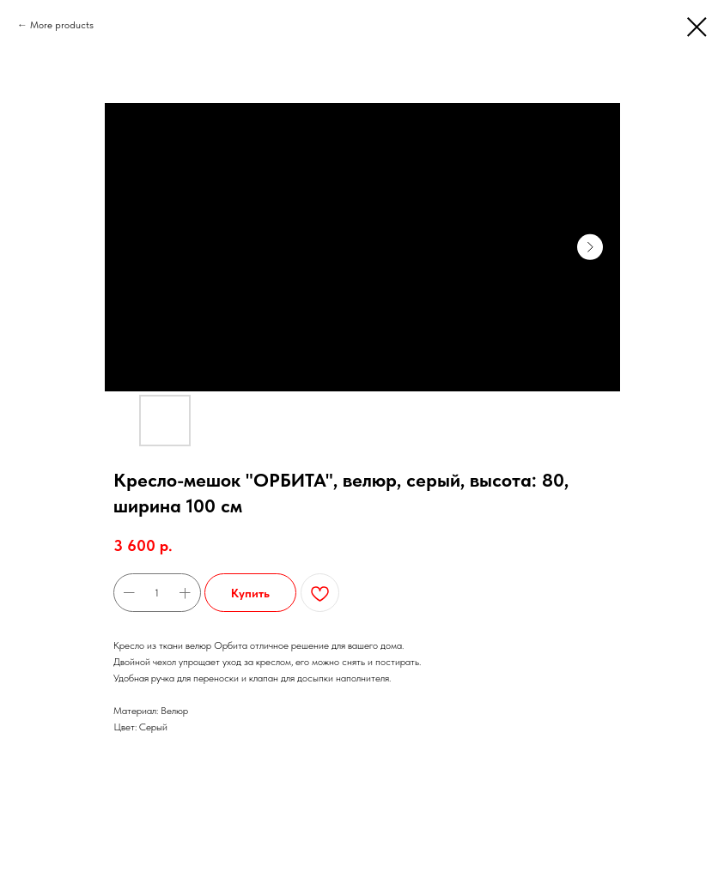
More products (62, 25)
